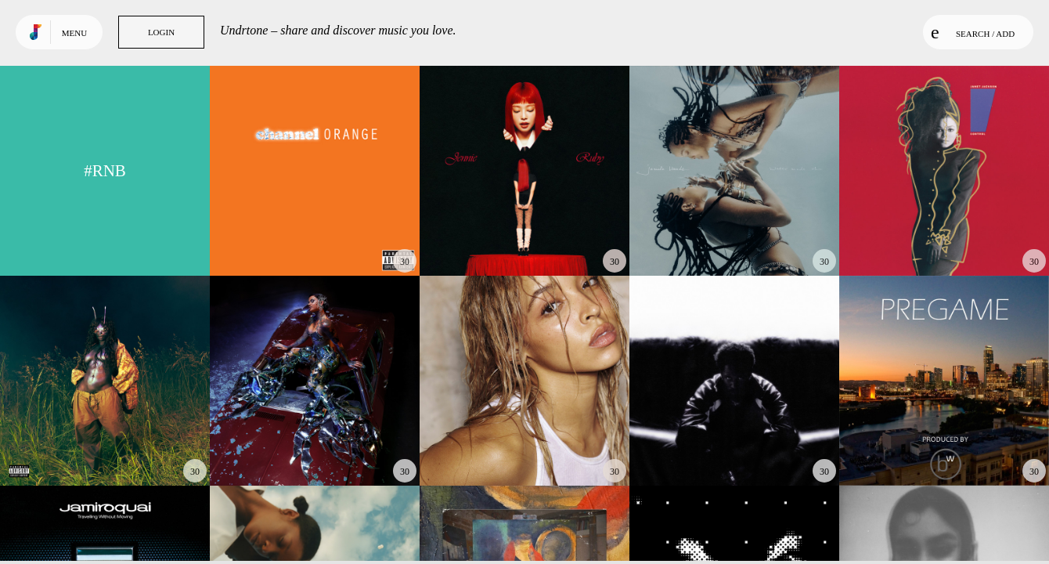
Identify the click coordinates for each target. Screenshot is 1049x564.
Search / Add (973, 32)
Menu (74, 33)
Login (161, 32)
